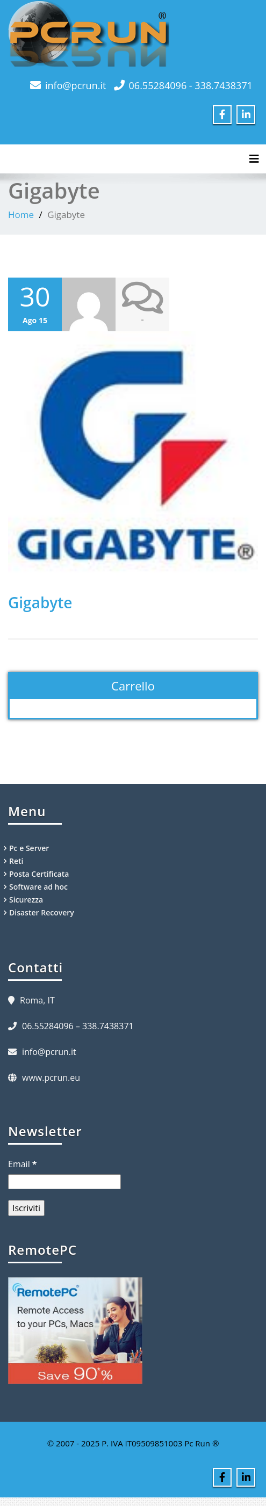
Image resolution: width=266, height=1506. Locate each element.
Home (21, 214)
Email (22, 1164)
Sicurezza (26, 899)
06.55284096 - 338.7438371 (191, 85)
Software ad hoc (38, 887)
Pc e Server (29, 848)
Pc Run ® (201, 1443)
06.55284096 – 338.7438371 (78, 1026)
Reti (16, 861)
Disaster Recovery (41, 912)
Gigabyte (40, 602)
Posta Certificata (39, 874)
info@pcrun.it (75, 85)
